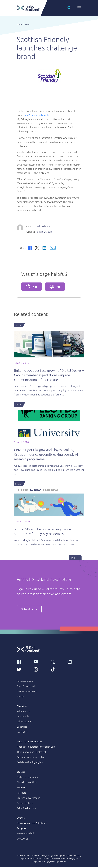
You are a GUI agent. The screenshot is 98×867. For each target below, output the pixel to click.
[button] (69, 7)
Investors (22, 787)
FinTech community (27, 776)
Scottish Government (28, 797)
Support (21, 828)
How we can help (26, 833)
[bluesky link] (23, 669)
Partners (21, 792)
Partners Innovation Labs (30, 757)
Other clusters (25, 802)
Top (75, 557)
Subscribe (29, 609)
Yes (31, 286)
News (27, 24)
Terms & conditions (25, 680)
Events (21, 817)
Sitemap (20, 696)
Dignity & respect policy (27, 691)
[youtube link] (40, 661)
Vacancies (22, 726)
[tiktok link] (57, 669)
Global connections (27, 782)
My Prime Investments (36, 115)
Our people (23, 716)
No (55, 287)
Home (19, 24)
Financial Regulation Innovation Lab (36, 746)
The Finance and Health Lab (32, 751)
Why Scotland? (25, 721)
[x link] (57, 661)
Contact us (22, 731)
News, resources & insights (32, 822)
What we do (23, 711)
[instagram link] (40, 669)
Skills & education (26, 808)
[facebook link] (23, 661)
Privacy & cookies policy (26, 686)
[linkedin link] (74, 661)
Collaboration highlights (30, 762)
